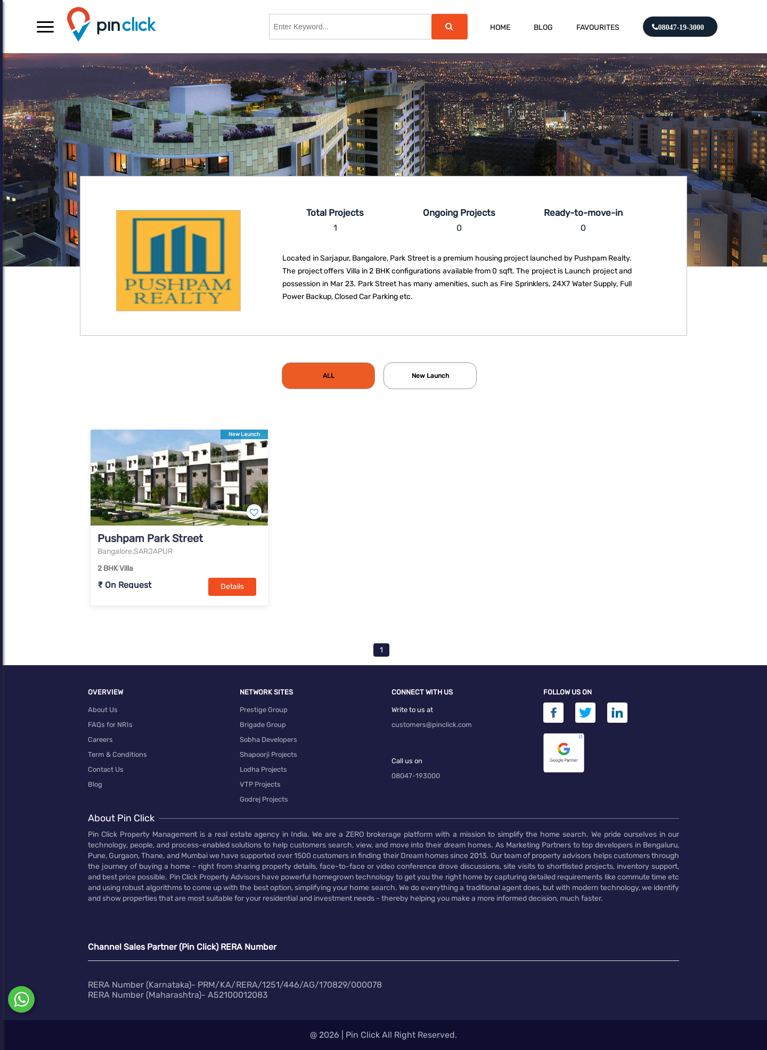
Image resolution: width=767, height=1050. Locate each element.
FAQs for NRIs (110, 725)
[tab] (328, 375)
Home (500, 27)
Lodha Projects (263, 769)
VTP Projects (260, 784)
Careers (100, 740)
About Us (103, 710)
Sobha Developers (268, 740)
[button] (45, 27)
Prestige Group (264, 710)
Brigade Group (263, 725)
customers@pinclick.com (431, 725)
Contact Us (106, 769)
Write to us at (412, 710)
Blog (543, 27)
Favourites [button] (597, 27)
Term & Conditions (117, 754)
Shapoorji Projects (268, 754)
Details (232, 586)
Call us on (406, 761)
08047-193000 (415, 776)
